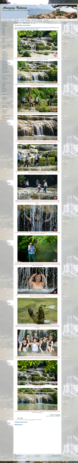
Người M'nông (4, 61)
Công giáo (4, 98)
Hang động (4, 25)
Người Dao (4, 57)
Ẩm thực (46, 20)
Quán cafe (4, 107)
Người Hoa (4, 60)
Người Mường (4, 64)
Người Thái (4, 68)
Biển (3, 24)
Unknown (5, 120)
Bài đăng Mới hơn (19, 456)
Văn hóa (34, 20)
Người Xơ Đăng (5, 71)
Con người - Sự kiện (7, 20)
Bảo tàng (3, 111)
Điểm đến (40, 20)
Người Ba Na (4, 53)
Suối (3, 31)
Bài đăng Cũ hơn (56, 456)
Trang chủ (37, 456)
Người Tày (4, 69)
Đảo (3, 35)
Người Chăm (4, 55)
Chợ (3, 77)
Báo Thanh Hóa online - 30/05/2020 (53, 416)
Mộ (2, 87)
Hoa (3, 41)
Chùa (3, 84)
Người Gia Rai (4, 58)
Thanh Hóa (40, 419)
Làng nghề (4, 78)
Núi (2, 28)
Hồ (2, 27)
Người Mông (4, 62)
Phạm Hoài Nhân (6, 118)
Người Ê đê (4, 72)
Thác (36, 419)
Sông (3, 32)
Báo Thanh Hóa (20, 419)
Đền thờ (3, 91)
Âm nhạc (3, 48)
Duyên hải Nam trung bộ (27, 419)
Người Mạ (4, 65)
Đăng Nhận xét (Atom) (22, 458)
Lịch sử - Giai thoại (25, 20)
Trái (2, 42)
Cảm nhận (16, 20)
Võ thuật (3, 47)
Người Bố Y (4, 54)
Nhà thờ (3, 88)
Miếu (3, 85)
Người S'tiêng (4, 67)
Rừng (3, 29)
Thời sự (3, 113)
